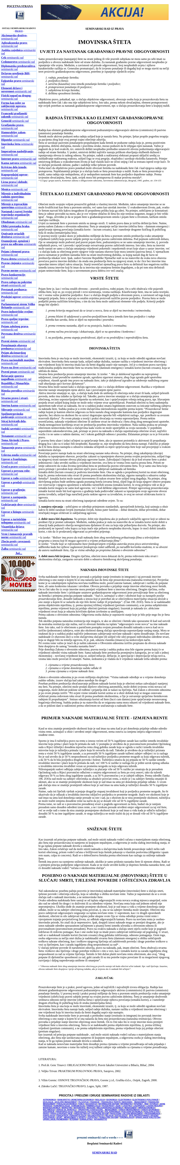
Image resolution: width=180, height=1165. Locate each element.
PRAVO (19, 31)
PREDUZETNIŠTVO (82, 1114)
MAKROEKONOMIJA (51, 1108)
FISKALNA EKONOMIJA (67, 1104)
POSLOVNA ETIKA (151, 1112)
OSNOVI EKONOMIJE (150, 1110)
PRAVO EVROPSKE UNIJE (62, 1114)
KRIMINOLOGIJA (93, 1106)
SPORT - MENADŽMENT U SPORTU (71, 1117)
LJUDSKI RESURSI (154, 1106)
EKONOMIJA (111, 1100)
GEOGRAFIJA (91, 1104)
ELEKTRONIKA (124, 1100)
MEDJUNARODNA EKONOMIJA (110, 1108)
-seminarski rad (14, 37)
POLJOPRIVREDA (112, 1112)
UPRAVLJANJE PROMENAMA (55, 1119)
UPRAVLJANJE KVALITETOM (147, 1117)
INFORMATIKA (126, 1104)
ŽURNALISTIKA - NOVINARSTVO (93, 1119)
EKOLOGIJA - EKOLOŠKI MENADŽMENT (60, 1102)
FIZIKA (81, 1104)
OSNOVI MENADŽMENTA (129, 1110)
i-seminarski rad (17, 536)
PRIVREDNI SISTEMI (100, 1114)
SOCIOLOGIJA (121, 1116)
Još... (18, 553)
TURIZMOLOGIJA (127, 1117)
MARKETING (67, 1108)
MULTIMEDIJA (49, 1110)
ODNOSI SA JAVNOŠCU (66, 1110)
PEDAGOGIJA (80, 1112)
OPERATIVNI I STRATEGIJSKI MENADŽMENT (97, 1110)
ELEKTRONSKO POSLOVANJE (145, 1100)
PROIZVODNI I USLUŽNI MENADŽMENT (126, 1114)
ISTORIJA (154, 1104)
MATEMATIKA (79, 1108)
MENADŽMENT (130, 1108)
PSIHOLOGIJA (49, 1116)
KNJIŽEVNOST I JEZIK (111, 1106)
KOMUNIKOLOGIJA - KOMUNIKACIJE (69, 1106)
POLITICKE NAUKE (95, 1112)
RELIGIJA (109, 1116)
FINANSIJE (94, 1102)
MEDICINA (91, 1108)
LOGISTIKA (127, 1106)
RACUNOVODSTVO (96, 1116)
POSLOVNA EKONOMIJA (131, 1112)
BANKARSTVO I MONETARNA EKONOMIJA (76, 1100)
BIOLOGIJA (100, 1100)
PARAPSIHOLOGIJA (64, 1112)
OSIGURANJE (48, 1112)
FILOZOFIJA (83, 1102)
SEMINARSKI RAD (104, 1152)
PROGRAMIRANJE (152, 1114)
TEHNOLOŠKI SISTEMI (108, 1117)
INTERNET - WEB (141, 1104)
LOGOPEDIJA (139, 1106)
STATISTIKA (93, 1117)
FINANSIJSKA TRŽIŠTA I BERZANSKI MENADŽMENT (124, 1102)
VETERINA (73, 1119)
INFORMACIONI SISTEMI (108, 1104)
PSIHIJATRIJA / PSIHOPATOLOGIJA (71, 1116)
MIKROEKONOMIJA (146, 1108)
